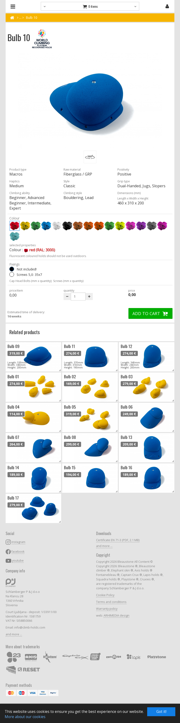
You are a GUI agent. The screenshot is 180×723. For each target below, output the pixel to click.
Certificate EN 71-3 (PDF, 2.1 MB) (117, 540)
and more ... (14, 634)
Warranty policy (106, 609)
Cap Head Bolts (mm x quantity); (30, 281)
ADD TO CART (150, 313)
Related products (24, 332)
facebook (17, 552)
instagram (18, 542)
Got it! (161, 711)
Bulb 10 (31, 17)
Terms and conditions (111, 602)
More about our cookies (25, 716)
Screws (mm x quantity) (68, 281)
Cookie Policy (105, 595)
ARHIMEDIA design (116, 615)
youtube (18, 561)
